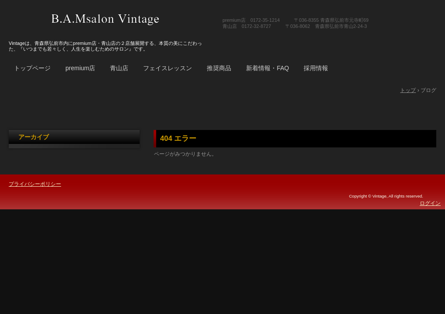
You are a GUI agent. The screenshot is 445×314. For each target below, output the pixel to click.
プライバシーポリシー (35, 184)
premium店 (80, 68)
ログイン (430, 203)
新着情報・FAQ (267, 68)
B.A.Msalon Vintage (105, 19)
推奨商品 (219, 68)
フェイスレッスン (167, 68)
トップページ (32, 68)
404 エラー (178, 138)
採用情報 (316, 68)
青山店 (119, 68)
